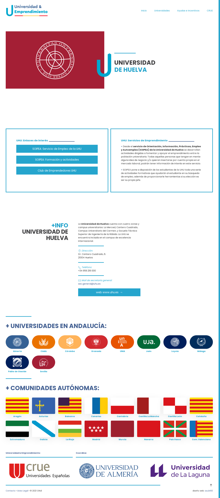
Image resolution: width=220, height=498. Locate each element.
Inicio (144, 10)
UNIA (122, 351)
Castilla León (175, 416)
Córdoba (70, 351)
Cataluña (201, 416)
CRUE (210, 10)
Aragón (17, 416)
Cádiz (44, 351)
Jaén (148, 351)
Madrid (96, 439)
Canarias (96, 416)
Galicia (43, 439)
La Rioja (70, 439)
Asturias (43, 416)
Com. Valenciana (201, 439)
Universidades (162, 10)
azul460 (209, 490)
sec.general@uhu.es (89, 283)
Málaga (201, 351)
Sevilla (43, 371)
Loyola (175, 351)
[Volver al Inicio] (27, 11)
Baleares (70, 416)
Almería (17, 351)
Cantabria (122, 416)
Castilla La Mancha (149, 416)
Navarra (148, 439)
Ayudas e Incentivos (188, 10)
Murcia (122, 439)
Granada (96, 351)
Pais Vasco (175, 439)
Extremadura (17, 439)
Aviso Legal (22, 490)
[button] (211, 485)
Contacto (10, 490)
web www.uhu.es (109, 292)
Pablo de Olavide (17, 371)
